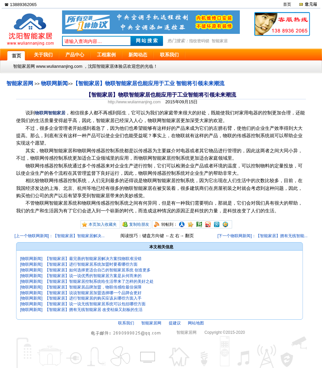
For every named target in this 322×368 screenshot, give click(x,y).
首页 (287, 4)
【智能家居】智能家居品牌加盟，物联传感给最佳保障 (93, 287)
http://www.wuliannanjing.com (134, 102)
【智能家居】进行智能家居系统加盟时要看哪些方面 (91, 264)
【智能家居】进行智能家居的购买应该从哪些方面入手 (93, 298)
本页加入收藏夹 (103, 224)
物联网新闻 (54, 83)
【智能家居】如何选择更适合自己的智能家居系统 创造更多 (98, 270)
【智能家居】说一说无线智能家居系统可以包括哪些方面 (95, 304)
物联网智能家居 (50, 112)
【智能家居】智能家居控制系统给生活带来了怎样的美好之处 (99, 281)
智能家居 (220, 41)
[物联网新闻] (31, 258)
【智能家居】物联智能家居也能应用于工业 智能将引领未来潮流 (148, 83)
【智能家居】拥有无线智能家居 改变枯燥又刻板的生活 (94, 309)
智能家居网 (19, 83)
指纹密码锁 (199, 41)
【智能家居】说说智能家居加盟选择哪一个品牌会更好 (93, 293)
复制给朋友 (139, 224)
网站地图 (196, 323)
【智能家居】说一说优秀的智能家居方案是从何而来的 (93, 275)
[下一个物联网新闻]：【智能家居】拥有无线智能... (262, 235)
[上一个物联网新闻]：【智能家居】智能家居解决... (59, 235)
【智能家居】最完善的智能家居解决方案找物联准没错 (93, 258)
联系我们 (126, 323)
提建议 (175, 323)
